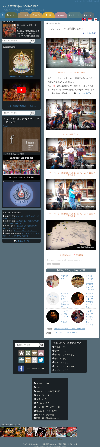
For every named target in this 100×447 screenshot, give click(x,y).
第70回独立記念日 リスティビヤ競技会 (69, 329)
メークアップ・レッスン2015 (65, 333)
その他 (36, 15)
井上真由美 (89, 33)
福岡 (48, 15)
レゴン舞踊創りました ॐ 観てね (21, 106)
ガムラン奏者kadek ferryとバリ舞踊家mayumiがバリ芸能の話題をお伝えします (50, 444)
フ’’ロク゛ (88, 15)
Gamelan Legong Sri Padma (21, 76)
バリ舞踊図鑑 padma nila (20, 6)
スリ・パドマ (74, 15)
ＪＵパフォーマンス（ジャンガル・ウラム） (64, 316)
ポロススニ (41, 387)
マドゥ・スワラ (61, 370)
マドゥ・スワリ (43, 383)
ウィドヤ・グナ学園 (45, 415)
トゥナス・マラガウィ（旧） (49, 407)
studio (6, 126)
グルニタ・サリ (61, 363)
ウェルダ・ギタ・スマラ (47, 411)
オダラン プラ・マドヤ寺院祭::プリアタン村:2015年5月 (90, 319)
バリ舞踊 (23, 15)
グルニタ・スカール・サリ (66, 366)
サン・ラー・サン (44, 395)
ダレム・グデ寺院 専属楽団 (48, 391)
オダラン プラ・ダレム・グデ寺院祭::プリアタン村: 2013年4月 (90, 284)
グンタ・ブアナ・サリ (64, 355)
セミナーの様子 (83, 93)
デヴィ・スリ (60, 351)
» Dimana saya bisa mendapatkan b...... (24, 231)
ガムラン (11, 15)
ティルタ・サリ (43, 403)
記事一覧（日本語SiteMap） (48, 418)
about (61, 15)
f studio (41, 446)
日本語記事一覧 (22, 241)
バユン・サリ (60, 347)
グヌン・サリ (60, 359)
